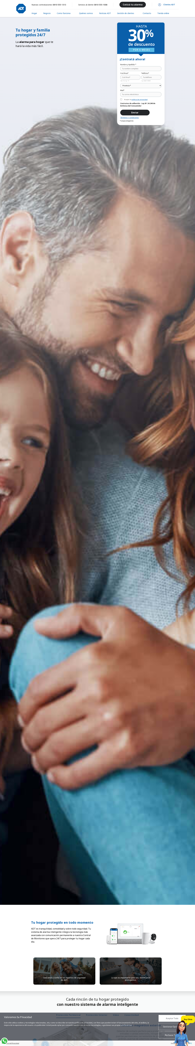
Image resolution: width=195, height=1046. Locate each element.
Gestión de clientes (125, 13)
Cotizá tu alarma (132, 4)
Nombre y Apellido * (128, 64)
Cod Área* (124, 73)
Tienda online (163, 13)
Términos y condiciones (129, 117)
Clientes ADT (169, 5)
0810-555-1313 (59, 4)
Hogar (34, 13)
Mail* (122, 90)
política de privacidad (139, 99)
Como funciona (63, 13)
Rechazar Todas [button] (172, 1035)
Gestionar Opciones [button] (172, 1026)
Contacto (147, 13)
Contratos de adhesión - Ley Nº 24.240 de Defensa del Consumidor (137, 104)
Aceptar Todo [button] (172, 1018)
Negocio (47, 13)
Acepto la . (136, 99)
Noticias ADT (105, 13)
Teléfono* (145, 73)
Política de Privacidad (11, 1043)
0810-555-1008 (100, 4)
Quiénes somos (86, 13)
